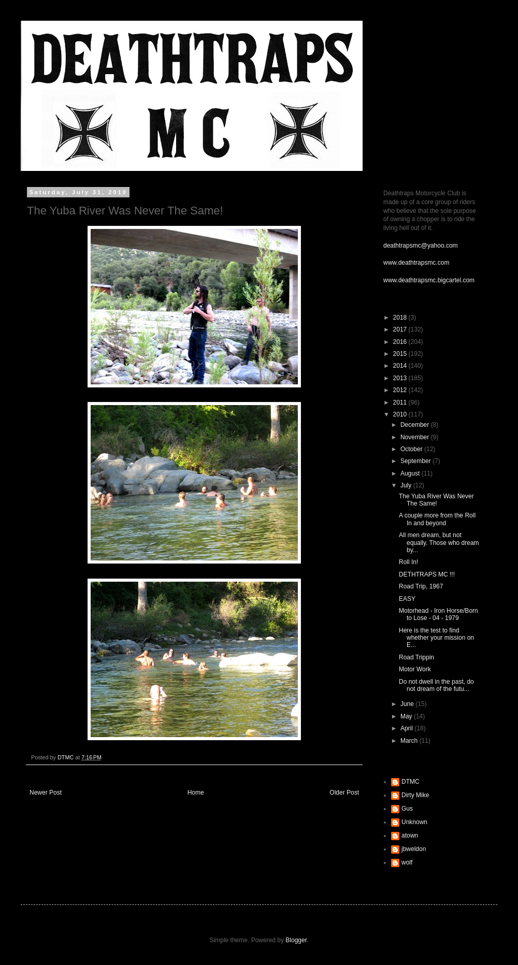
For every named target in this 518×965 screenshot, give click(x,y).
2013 (401, 378)
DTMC (410, 781)
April (407, 728)
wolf (406, 862)
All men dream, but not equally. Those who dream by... (439, 542)
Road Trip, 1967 (421, 586)
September (416, 461)
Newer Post (46, 792)
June (407, 704)
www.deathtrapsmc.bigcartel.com (428, 280)
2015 (401, 353)
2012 (401, 390)
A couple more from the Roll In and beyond (437, 519)
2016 (401, 341)
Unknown (414, 822)
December (415, 424)
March (410, 740)
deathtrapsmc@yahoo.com (420, 245)
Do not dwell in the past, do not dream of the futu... (436, 685)
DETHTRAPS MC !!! (427, 574)
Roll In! (408, 562)
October (412, 449)
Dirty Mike (415, 795)
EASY (407, 598)
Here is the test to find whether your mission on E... (436, 638)
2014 (401, 365)
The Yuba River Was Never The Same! (436, 500)
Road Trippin (416, 657)
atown (409, 835)
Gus (407, 808)
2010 (401, 414)
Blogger (296, 940)
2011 (401, 402)
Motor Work (415, 669)
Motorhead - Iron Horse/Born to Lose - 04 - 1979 (438, 614)
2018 (401, 317)
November (415, 437)
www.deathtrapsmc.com (416, 262)
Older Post (344, 792)
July (406, 485)
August (411, 473)
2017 (401, 329)
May (407, 716)
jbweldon (413, 849)
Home (196, 792)
